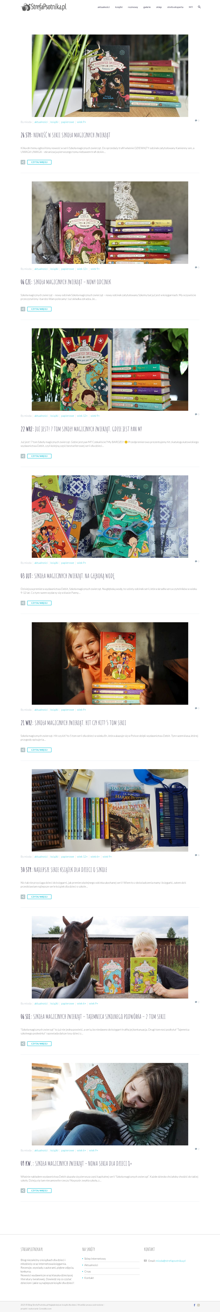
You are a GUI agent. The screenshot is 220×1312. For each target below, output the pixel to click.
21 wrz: (73, 723)
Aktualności (91, 1265)
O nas (87, 1271)
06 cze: (66, 282)
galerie (147, 6)
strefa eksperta (175, 6)
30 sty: (64, 869)
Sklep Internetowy (95, 1258)
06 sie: (93, 1016)
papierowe (67, 122)
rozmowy (133, 6)
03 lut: (67, 576)
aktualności (104, 6)
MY (191, 6)
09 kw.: (76, 1163)
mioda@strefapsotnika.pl (171, 1260)
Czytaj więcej (39, 162)
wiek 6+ (95, 856)
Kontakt (89, 1277)
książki (119, 6)
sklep (159, 6)
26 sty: (65, 135)
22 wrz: (81, 429)
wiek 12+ (82, 268)
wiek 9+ (81, 122)
